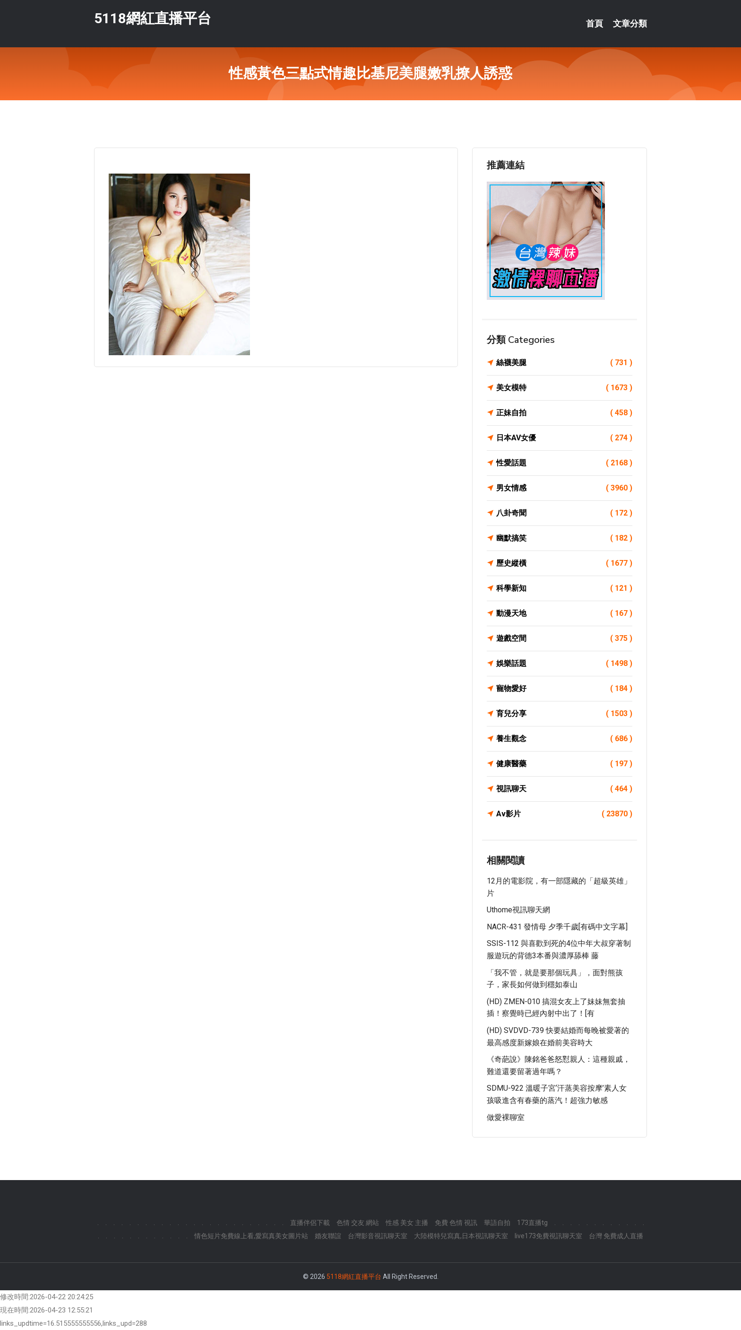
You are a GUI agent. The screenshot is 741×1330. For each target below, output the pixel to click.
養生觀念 (564, 738)
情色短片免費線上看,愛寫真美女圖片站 (251, 1236)
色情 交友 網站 (357, 1222)
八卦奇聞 (564, 513)
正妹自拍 (564, 413)
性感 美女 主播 (407, 1222)
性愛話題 (564, 463)
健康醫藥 (564, 763)
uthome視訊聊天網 (518, 909)
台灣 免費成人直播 (616, 1236)
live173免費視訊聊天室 (548, 1236)
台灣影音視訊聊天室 (377, 1236)
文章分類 (630, 23)
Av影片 (564, 814)
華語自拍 (497, 1222)
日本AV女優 (564, 438)
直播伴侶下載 (310, 1222)
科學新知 (564, 588)
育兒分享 (564, 713)
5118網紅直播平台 (152, 18)
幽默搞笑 (564, 538)
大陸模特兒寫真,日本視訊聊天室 (461, 1236)
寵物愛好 (564, 688)
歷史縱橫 (564, 563)
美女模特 (564, 387)
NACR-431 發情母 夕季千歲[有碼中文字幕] (557, 926)
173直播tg (532, 1222)
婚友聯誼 (328, 1236)
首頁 (594, 23)
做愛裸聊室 (506, 1117)
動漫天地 (564, 613)
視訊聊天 (564, 789)
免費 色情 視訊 (456, 1222)
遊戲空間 (564, 638)
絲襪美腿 (564, 362)
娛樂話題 (564, 663)
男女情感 (564, 488)
